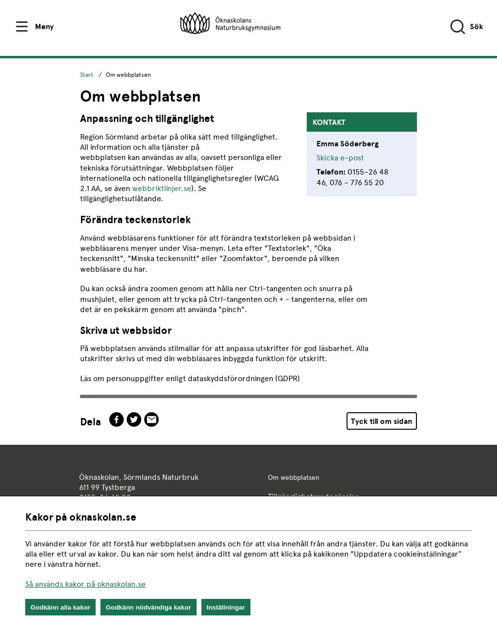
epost (151, 419)
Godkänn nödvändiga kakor (148, 607)
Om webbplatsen (293, 477)
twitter (134, 419)
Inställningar (226, 607)
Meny (44, 26)
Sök (476, 26)
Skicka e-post (340, 157)
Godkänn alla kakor (60, 607)
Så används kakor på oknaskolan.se (85, 584)
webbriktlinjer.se (161, 188)
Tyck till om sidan (381, 421)
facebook (116, 419)
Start (86, 74)
